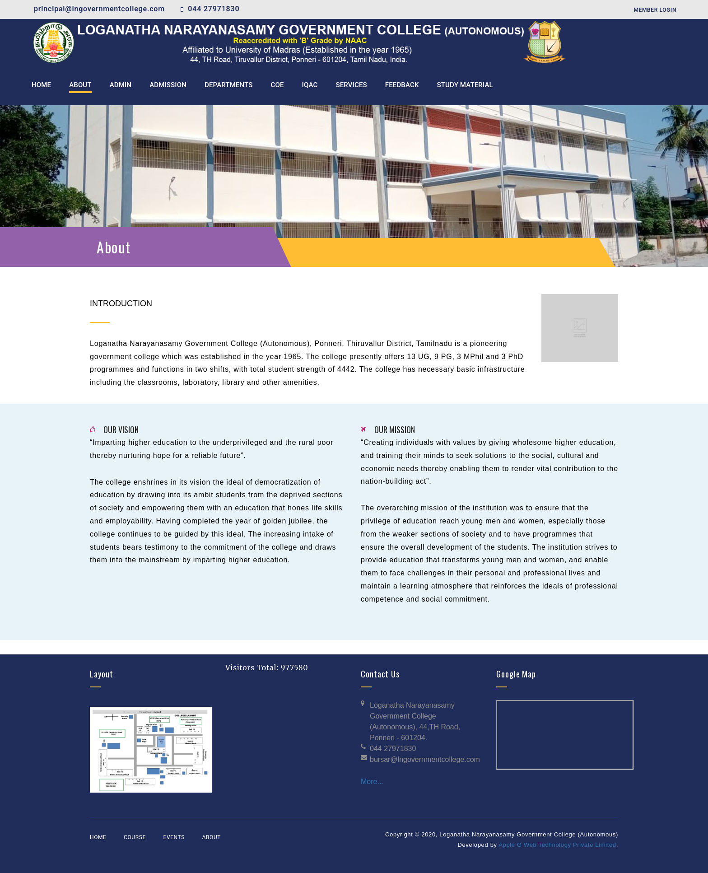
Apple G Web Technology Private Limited (557, 844)
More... (372, 781)
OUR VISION (121, 429)
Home (98, 837)
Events (173, 837)
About (211, 837)
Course (135, 837)
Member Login (655, 10)
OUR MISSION (394, 429)
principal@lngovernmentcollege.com (99, 9)
